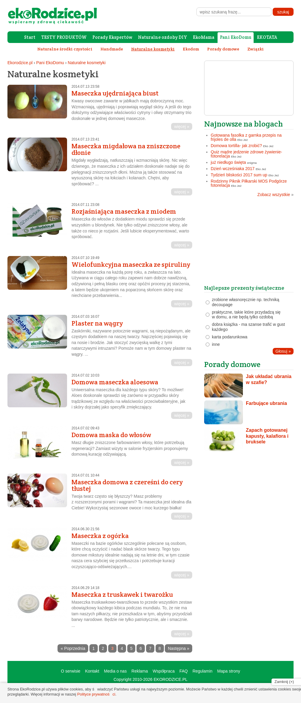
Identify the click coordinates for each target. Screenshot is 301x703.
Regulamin (202, 671)
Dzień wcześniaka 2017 (233, 168)
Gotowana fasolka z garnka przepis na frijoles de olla (246, 137)
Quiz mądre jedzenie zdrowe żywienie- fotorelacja (246, 153)
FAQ (183, 671)
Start (29, 37)
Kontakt (92, 671)
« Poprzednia (72, 648)
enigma (252, 162)
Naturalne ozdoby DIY (162, 37)
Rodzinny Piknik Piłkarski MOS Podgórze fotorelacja (249, 183)
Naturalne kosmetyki (86, 62)
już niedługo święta (228, 162)
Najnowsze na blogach (243, 124)
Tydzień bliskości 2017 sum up (239, 174)
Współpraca (164, 671)
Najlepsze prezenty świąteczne (244, 287)
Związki (255, 49)
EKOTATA (267, 37)
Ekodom (191, 49)
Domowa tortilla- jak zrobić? (236, 145)
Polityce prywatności (96, 694)
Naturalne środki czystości (64, 49)
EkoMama (203, 37)
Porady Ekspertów (112, 37)
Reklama (139, 671)
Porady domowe (223, 49)
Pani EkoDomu (235, 37)
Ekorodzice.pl (19, 62)
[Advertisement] (249, 243)
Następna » (178, 648)
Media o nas (115, 671)
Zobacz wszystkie (275, 194)
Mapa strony (228, 671)
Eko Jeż (243, 139)
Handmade (111, 49)
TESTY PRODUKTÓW (64, 37)
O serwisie (70, 671)
